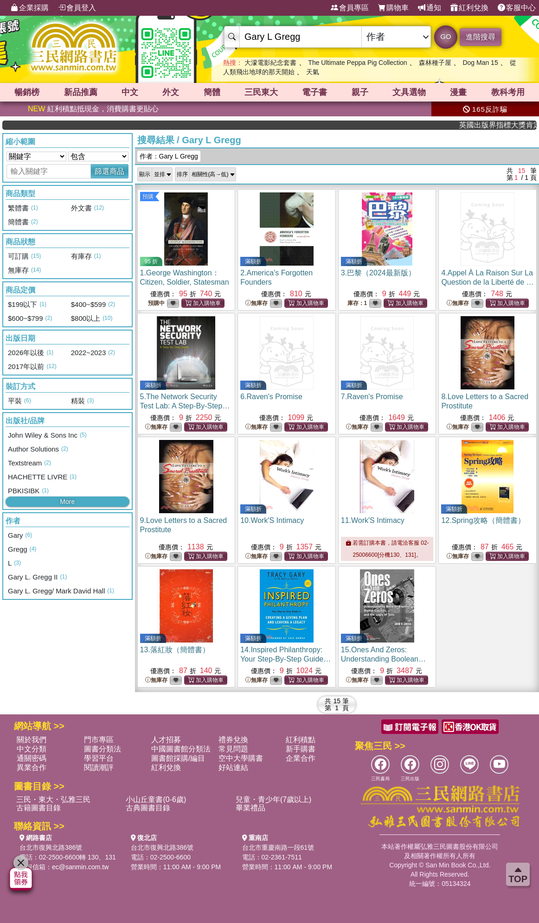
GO (445, 36)
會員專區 (350, 8)
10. (272, 520)
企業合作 (300, 758)
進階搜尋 (480, 37)
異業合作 (31, 767)
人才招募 (166, 740)
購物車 (393, 8)
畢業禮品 (250, 808)
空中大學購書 (240, 758)
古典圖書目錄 (148, 808)
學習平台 (99, 758)
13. (175, 650)
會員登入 (77, 8)
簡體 (212, 92)
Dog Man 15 (480, 62)
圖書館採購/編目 (178, 758)
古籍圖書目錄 (38, 808)
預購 (148, 196)
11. (372, 520)
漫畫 (458, 92)
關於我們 (31, 740)
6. (271, 397)
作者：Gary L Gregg (169, 156)
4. (487, 282)
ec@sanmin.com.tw (80, 867)
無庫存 (256, 303)
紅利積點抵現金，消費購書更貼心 (93, 109)
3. (378, 273)
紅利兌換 (469, 8)
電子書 (314, 92)
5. (185, 406)
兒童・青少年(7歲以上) (274, 799)
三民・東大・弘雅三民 (53, 799)
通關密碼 (31, 758)
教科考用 (508, 92)
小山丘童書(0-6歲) (156, 799)
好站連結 (233, 767)
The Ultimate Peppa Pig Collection (357, 62)
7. (372, 397)
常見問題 (233, 749)
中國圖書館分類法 (181, 749)
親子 (360, 92)
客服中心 (517, 8)
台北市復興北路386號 (50, 847)
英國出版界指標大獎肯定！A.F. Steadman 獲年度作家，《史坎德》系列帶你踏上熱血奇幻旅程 (507, 125)
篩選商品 (109, 171)
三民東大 (261, 92)
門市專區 (99, 740)
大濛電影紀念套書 (270, 62)
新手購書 (300, 749)
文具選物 (409, 92)
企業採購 (30, 8)
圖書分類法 (102, 749)
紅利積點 (300, 740)
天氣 (312, 72)
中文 (130, 92)
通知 (429, 8)
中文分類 (31, 749)
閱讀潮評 (99, 767)
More (67, 501)
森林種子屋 (435, 62)
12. (483, 520)
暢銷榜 (26, 92)
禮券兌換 (233, 740)
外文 (170, 92)
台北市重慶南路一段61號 (278, 847)
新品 (80, 92)
